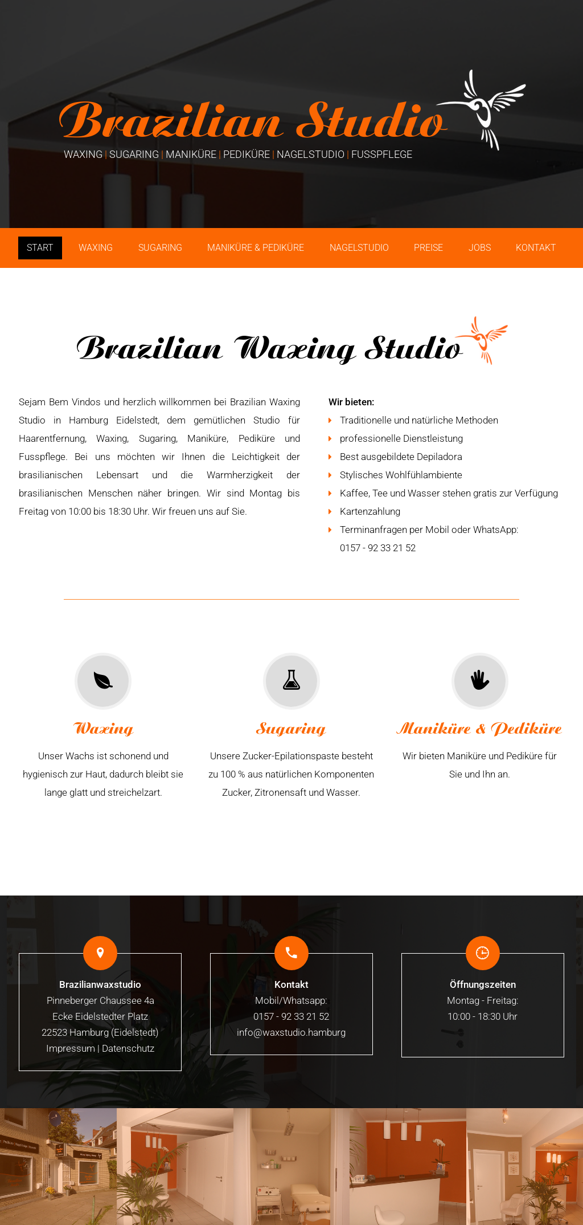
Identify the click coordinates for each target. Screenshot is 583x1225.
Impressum (70, 1048)
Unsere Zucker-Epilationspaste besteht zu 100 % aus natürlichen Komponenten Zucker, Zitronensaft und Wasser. (291, 725)
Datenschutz (128, 1048)
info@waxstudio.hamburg (291, 1032)
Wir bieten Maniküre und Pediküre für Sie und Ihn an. (480, 716)
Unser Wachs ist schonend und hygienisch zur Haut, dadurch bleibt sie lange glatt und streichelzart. (103, 725)
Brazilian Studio (252, 124)
